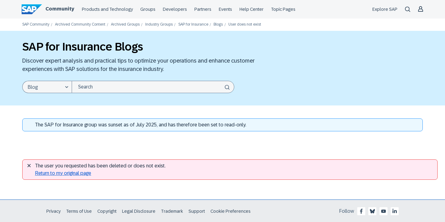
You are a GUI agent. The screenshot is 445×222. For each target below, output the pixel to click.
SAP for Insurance (193, 25)
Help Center (251, 9)
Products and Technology (107, 9)
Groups (147, 9)
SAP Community (35, 25)
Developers (175, 9)
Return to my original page (63, 173)
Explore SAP (384, 9)
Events (225, 9)
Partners (202, 9)
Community (59, 8)
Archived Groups (125, 25)
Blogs (218, 25)
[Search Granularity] (47, 87)
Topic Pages (283, 9)
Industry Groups (159, 25)
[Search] (153, 87)
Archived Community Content (80, 25)
